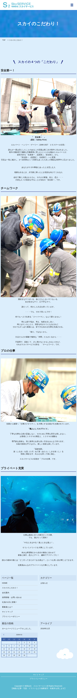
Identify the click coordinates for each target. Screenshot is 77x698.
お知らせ (44, 583)
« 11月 (4, 634)
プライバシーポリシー (11, 616)
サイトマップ (7, 612)
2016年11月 (45, 628)
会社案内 (5, 593)
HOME (4, 583)
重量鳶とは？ (7, 607)
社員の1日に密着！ (9, 602)
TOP (3, 40)
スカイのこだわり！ (10, 588)
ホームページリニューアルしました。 (17, 628)
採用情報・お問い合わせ (12, 597)
